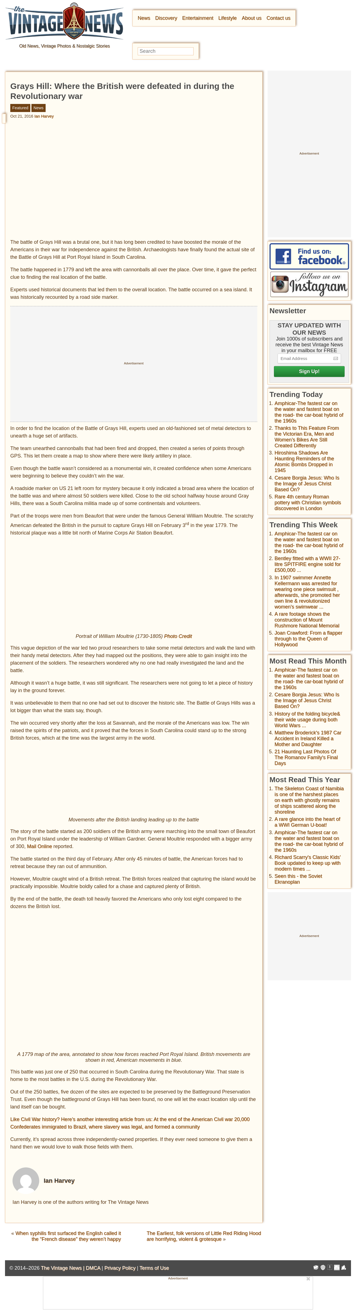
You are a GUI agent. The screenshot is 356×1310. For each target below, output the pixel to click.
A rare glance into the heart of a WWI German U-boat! (307, 822)
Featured (20, 108)
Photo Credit (178, 636)
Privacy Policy (119, 1268)
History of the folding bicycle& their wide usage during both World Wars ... (307, 719)
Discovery (166, 18)
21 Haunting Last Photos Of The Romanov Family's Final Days (306, 757)
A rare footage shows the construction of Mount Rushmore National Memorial (307, 619)
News (144, 18)
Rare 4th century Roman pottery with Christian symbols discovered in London (308, 502)
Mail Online (39, 846)
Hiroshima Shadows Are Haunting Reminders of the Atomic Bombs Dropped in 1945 (304, 461)
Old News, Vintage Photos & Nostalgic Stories (64, 46)
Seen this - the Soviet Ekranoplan (298, 879)
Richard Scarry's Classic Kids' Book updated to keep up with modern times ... (308, 863)
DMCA (93, 1268)
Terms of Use (154, 1268)
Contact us (278, 18)
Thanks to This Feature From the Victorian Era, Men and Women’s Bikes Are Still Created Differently (307, 436)
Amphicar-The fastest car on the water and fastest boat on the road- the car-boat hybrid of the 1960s (309, 412)
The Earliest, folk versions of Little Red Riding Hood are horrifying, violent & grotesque (204, 1236)
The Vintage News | (63, 1268)
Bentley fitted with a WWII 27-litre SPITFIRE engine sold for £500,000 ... (308, 564)
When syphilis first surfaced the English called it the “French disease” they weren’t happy (68, 1236)
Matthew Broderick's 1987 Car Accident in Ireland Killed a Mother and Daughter (308, 738)
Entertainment (197, 18)
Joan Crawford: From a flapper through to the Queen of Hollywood (308, 638)
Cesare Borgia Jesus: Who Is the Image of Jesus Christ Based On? (307, 483)
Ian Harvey (44, 116)
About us (251, 18)
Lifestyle (227, 18)
